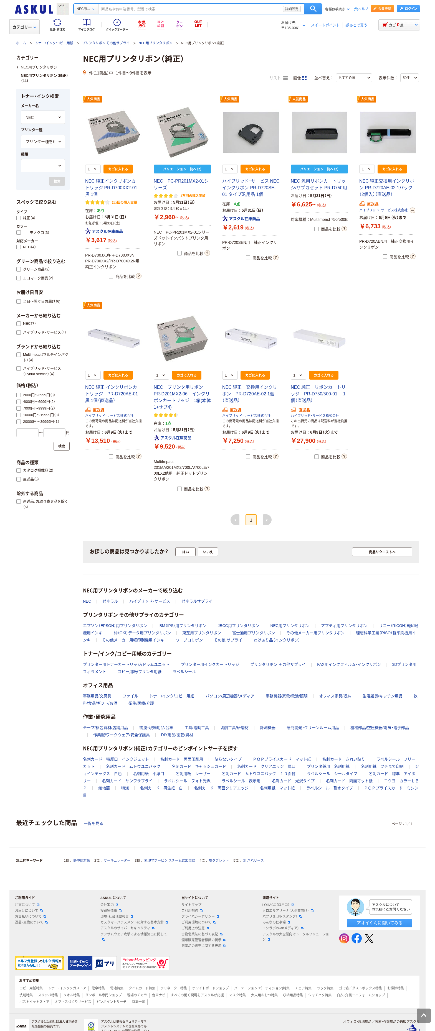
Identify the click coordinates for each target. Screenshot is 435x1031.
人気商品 (93, 99)
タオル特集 (71, 995)
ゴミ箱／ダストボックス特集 (360, 988)
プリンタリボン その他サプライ (106, 43)
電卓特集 (98, 988)
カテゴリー (24, 27)
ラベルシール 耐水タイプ (329, 788)
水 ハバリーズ (253, 861)
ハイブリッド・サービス (149, 601)
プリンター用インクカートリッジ (210, 664)
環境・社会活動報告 (116, 917)
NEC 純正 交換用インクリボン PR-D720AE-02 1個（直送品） (249, 394)
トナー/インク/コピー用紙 (54, 43)
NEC (87, 601)
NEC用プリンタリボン (155, 43)
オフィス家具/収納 (335, 696)
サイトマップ (191, 905)
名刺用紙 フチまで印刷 (382, 766)
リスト (278, 78)
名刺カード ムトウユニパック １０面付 (258, 773)
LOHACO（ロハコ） (278, 905)
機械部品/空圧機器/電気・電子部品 (379, 727)
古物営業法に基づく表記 (201, 934)
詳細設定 (292, 9)
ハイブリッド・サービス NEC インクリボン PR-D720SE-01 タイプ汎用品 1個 (250, 188)
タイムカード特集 (142, 988)
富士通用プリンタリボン (253, 633)
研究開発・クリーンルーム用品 (313, 727)
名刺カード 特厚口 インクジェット (116, 759)
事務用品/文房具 (97, 696)
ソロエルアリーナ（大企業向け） (287, 911)
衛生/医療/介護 (141, 703)
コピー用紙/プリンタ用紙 (139, 671)
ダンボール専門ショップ (103, 995)
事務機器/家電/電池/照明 (287, 696)
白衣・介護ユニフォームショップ (361, 995)
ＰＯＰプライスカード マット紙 (282, 759)
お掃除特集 (395, 988)
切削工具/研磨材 (234, 727)
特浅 (125, 788)
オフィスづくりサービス (73, 1002)
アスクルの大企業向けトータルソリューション (295, 937)
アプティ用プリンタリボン (344, 625)
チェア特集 (303, 988)
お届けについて (29, 911)
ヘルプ (363, 9)
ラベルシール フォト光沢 (187, 781)
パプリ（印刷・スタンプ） (282, 917)
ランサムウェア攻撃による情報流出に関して (133, 936)
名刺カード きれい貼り (343, 759)
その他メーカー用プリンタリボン (315, 633)
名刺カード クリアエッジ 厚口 (266, 766)
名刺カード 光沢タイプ (293, 781)
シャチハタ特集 (320, 995)
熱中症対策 (81, 861)
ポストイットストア (34, 1002)
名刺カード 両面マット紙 (349, 781)
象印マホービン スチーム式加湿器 (169, 861)
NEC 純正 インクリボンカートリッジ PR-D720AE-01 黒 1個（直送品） (113, 394)
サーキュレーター (117, 861)
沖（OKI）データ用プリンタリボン (142, 633)
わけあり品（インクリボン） (277, 640)
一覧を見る (93, 823)
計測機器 (267, 727)
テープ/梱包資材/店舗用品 (105, 727)
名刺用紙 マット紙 (277, 788)
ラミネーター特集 (173, 988)
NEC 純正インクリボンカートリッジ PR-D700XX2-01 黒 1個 (112, 188)
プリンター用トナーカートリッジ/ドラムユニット (126, 664)
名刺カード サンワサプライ (127, 781)
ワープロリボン (189, 640)
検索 (313, 8)
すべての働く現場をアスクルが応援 (197, 995)
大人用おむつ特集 (264, 995)
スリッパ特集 (48, 995)
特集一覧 (138, 1002)
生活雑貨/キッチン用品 (383, 696)
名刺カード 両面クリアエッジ (221, 788)
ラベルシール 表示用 (241, 781)
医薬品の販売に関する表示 (203, 946)
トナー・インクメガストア (67, 988)
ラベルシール (184, 671)
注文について (27, 905)
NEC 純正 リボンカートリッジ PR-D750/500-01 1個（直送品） (318, 394)
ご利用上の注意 (195, 928)
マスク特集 (237, 995)
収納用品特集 (293, 995)
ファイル (130, 696)
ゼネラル (110, 601)
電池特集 (116, 988)
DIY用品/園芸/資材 (177, 735)
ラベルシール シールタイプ (332, 773)
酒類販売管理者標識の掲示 (203, 940)
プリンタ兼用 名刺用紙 (328, 766)
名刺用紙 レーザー (193, 773)
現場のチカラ (137, 995)
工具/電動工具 (196, 727)
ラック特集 (325, 988)
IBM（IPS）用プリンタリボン (182, 625)
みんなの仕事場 (276, 922)
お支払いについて (30, 917)
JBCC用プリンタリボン (238, 625)
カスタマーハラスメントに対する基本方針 (134, 922)
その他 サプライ (228, 640)
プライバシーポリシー (200, 917)
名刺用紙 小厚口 (148, 773)
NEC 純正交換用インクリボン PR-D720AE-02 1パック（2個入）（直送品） (386, 188)
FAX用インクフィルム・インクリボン (349, 664)
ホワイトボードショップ (210, 988)
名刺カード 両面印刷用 (181, 759)
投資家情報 (111, 911)
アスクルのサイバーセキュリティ (127, 928)
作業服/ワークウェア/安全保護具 (121, 735)
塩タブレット (219, 861)
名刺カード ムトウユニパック (133, 766)
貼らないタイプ (228, 759)
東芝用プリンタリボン (201, 633)
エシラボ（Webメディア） (283, 928)
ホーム (21, 43)
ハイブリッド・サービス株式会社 (383, 210)
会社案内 (109, 905)
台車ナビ (158, 995)
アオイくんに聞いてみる (380, 922)
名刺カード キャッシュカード (199, 766)
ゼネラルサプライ (197, 601)
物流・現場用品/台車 (156, 727)
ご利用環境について (198, 922)
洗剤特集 (26, 995)
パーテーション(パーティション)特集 (262, 988)
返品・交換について (31, 922)
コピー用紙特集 (31, 988)
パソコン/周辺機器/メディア (230, 696)
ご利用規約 (192, 911)
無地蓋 (104, 788)
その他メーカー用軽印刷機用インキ (133, 640)
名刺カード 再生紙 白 (161, 788)
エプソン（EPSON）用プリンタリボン (115, 625)
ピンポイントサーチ (112, 1002)
